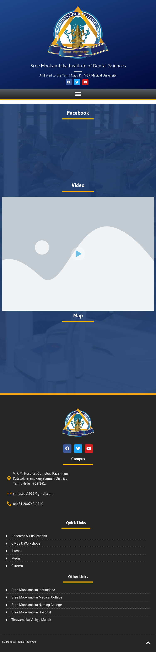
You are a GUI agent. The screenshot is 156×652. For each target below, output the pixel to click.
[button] (78, 94)
